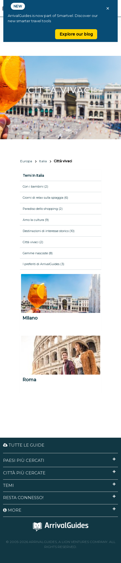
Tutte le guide (23, 445)
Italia (43, 161)
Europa (26, 161)
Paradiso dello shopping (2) (43, 209)
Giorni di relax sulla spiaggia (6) (45, 198)
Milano (30, 318)
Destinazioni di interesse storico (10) (48, 231)
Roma (29, 379)
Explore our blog (76, 34)
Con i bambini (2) (35, 186)
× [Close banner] (107, 8)
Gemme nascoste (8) (38, 253)
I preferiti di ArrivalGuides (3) (43, 264)
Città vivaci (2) (33, 242)
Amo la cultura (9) (36, 220)
